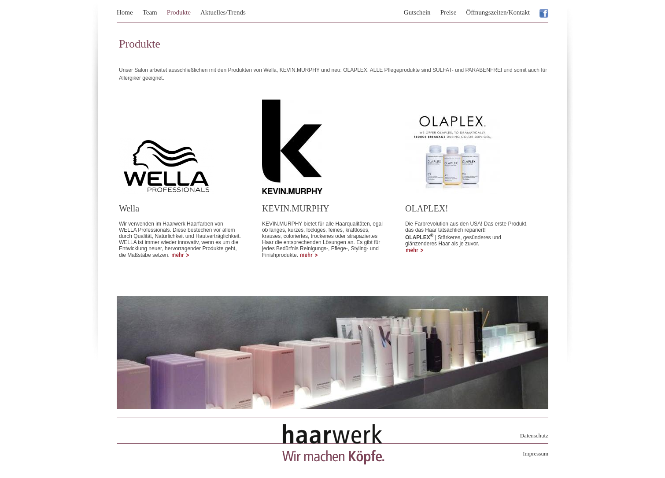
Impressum (535, 453)
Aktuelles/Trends (223, 12)
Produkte (179, 12)
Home (125, 12)
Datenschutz (534, 435)
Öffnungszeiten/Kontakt (498, 12)
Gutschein (417, 12)
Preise (448, 12)
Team (150, 12)
